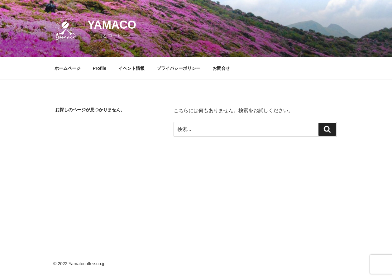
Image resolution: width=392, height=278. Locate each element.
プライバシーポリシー (178, 68)
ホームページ (68, 68)
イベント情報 (131, 68)
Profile (99, 68)
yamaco (112, 24)
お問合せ (221, 68)
